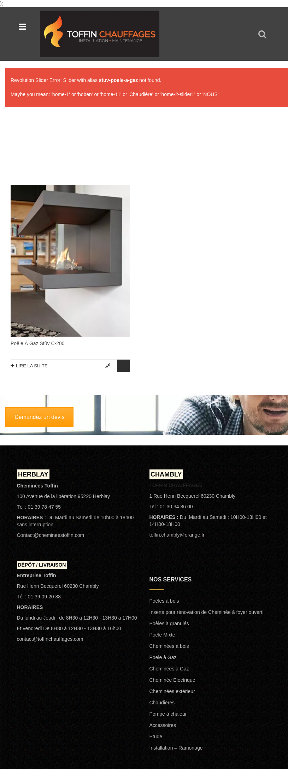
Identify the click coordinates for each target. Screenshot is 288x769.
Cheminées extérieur (172, 626)
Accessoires (162, 660)
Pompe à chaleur (168, 649)
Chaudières (162, 638)
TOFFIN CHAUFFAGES (83, 719)
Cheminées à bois (169, 581)
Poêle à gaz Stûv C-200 (38, 266)
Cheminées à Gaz (169, 604)
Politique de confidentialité (242, 719)
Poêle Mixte (162, 570)
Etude (156, 672)
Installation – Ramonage (176, 683)
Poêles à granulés (169, 559)
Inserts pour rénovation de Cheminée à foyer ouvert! (206, 547)
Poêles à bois (164, 536)
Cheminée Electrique (172, 615)
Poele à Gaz (163, 593)
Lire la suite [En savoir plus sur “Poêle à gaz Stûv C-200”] (32, 288)
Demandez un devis (39, 352)
